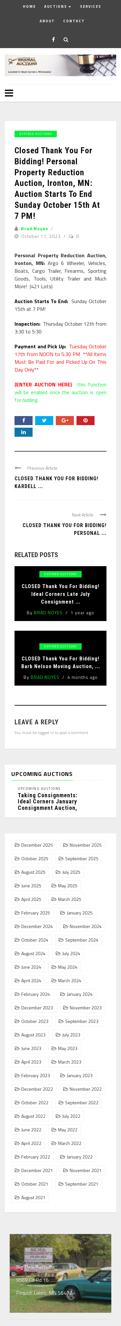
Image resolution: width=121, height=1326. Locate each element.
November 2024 (86, 926)
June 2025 (31, 885)
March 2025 (69, 899)
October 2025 (34, 858)
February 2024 (35, 994)
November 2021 (86, 1170)
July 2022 (71, 1116)
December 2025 (37, 845)
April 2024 (31, 980)
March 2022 (69, 1143)
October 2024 (34, 940)
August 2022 (33, 1116)
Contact (74, 21)
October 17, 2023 (41, 236)
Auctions (55, 6)
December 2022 (37, 1089)
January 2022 (80, 1157)
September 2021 (81, 1184)
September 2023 (81, 1021)
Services (90, 6)
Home (29, 6)
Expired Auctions (35, 133)
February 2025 (35, 913)
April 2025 (31, 899)
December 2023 (37, 1008)
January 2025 (80, 913)
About (47, 21)
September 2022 (81, 1102)
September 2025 (81, 858)
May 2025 (67, 885)
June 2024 (31, 967)
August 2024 (33, 953)
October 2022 (34, 1102)
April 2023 (31, 1062)
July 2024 (71, 953)
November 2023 (86, 1008)
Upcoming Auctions (39, 788)
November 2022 (86, 1089)
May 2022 (67, 1130)
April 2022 (31, 1143)
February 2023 (35, 1075)
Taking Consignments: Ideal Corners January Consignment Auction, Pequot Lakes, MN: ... (47, 805)
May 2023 (67, 1048)
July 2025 (71, 872)
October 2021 (34, 1184)
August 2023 (33, 1035)
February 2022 (35, 1157)
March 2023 (69, 1062)
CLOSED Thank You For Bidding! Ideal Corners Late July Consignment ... (60, 594)
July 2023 (71, 1035)
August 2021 (33, 1197)
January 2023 (80, 1075)
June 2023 (31, 1048)
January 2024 (80, 994)
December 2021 (37, 1170)
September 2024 (81, 940)
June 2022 (31, 1130)
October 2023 (34, 1021)
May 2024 (67, 967)
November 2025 (86, 845)
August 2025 (33, 872)
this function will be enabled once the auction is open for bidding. (60, 392)
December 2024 (37, 926)
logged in (46, 732)
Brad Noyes (34, 228)
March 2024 (69, 980)
